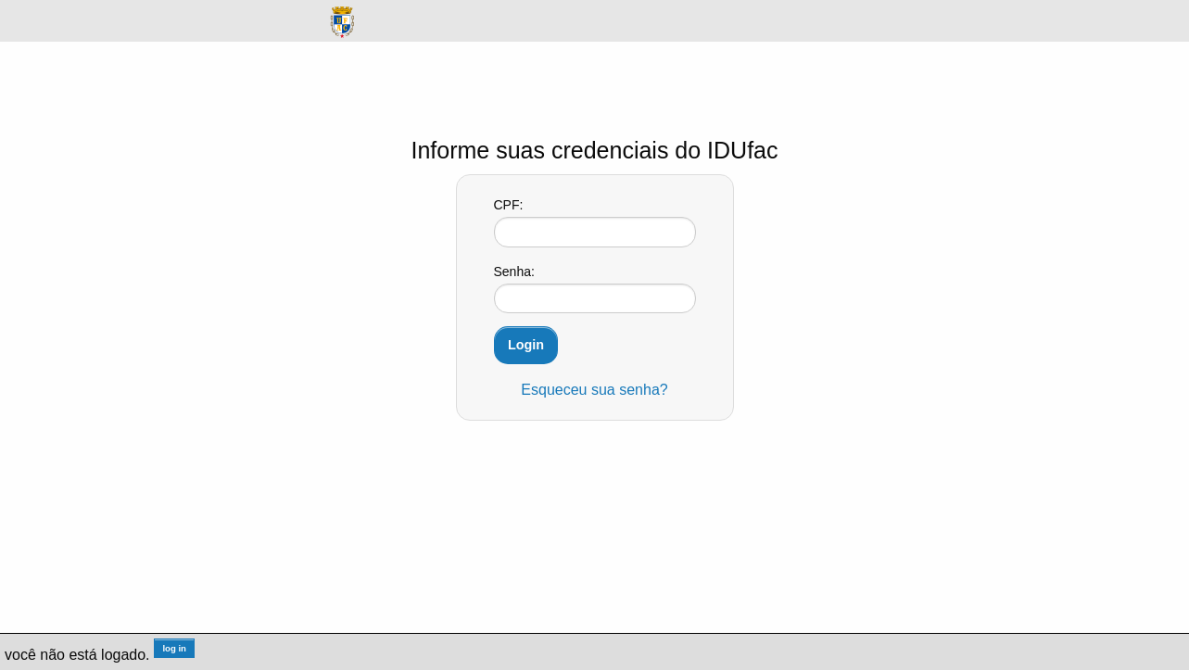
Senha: (514, 271)
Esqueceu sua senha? (594, 390)
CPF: (509, 204)
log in (174, 648)
